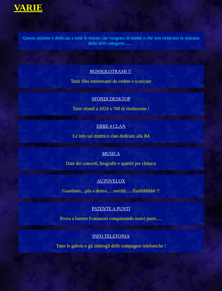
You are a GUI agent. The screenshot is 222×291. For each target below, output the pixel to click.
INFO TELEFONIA (111, 236)
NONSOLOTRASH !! (110, 71)
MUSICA (111, 153)
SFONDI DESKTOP (111, 98)
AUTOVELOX (111, 181)
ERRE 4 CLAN (111, 126)
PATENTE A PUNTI (111, 208)
